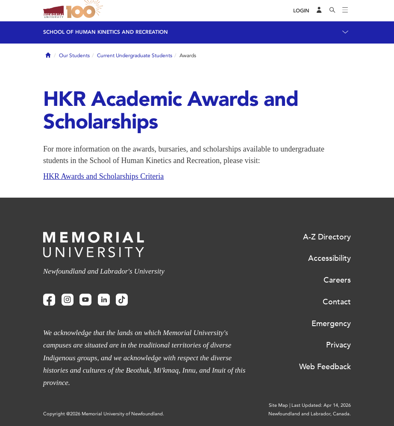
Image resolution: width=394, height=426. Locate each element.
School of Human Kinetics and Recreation (105, 32)
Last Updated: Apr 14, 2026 (321, 405)
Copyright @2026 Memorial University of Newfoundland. (103, 414)
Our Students (74, 55)
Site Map (278, 405)
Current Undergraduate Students (134, 55)
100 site (86, 10)
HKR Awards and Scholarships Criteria (103, 176)
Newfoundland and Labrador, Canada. (309, 414)
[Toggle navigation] (345, 11)
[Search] (332, 10)
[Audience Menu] (319, 10)
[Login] (301, 11)
